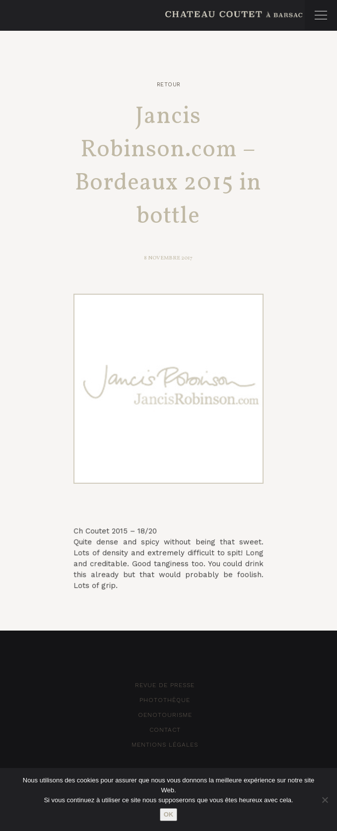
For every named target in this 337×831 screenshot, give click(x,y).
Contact (165, 729)
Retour (169, 84)
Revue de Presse (165, 685)
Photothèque (164, 700)
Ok (169, 814)
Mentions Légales (165, 744)
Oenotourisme (165, 714)
